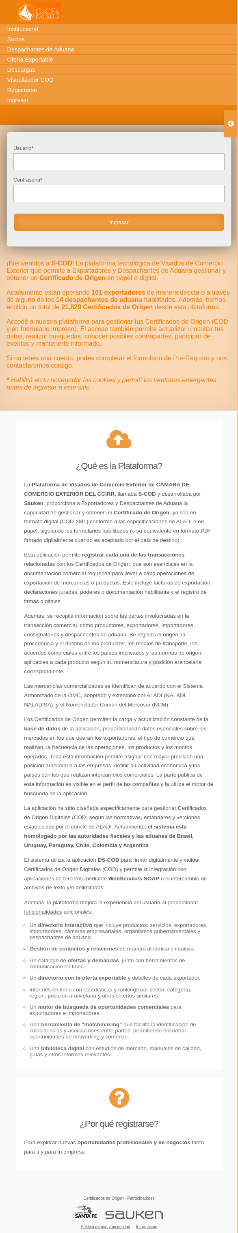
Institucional (22, 29)
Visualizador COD (30, 80)
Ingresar (18, 100)
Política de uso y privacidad (105, 1226)
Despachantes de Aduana (40, 49)
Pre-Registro (191, 358)
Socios (16, 39)
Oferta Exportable (30, 59)
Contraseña (119, 189)
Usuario (119, 158)
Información (146, 1226)
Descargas (21, 69)
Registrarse (22, 90)
